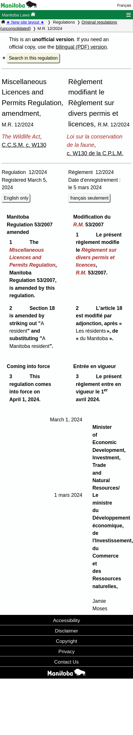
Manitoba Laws (18, 14)
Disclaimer (66, 631)
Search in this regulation (33, 58)
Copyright (66, 641)
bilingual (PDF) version (81, 47)
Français (124, 5)
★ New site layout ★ (25, 22)
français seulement (89, 198)
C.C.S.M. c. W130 (24, 145)
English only (16, 198)
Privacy (66, 651)
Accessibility (66, 620)
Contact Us (66, 662)
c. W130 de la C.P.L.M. (95, 153)
